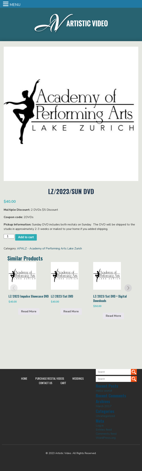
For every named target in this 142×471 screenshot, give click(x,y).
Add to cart (26, 237)
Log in (100, 426)
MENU (15, 4)
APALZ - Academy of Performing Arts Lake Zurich (49, 248)
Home (24, 378)
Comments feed (106, 434)
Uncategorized (105, 416)
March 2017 (104, 406)
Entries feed (104, 430)
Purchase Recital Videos (49, 378)
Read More (28, 311)
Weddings (78, 378)
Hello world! (104, 391)
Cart (63, 383)
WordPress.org (106, 438)
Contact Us (45, 383)
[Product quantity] (9, 236)
